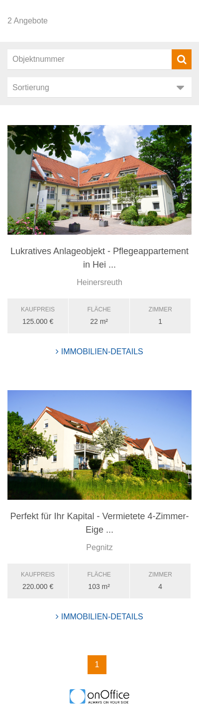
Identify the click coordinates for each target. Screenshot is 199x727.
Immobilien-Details (99, 351)
